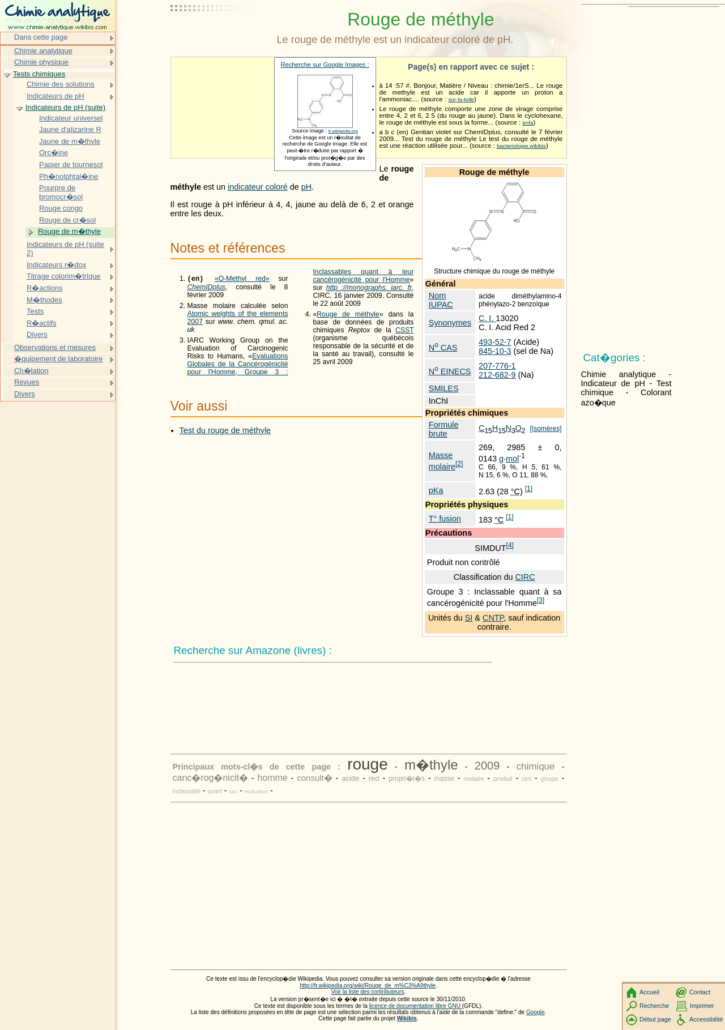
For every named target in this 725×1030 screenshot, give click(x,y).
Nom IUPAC (441, 300)
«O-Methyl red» (242, 280)
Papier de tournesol (71, 164)
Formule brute (444, 429)
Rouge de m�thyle (69, 231)
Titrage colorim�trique (64, 276)
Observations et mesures (55, 347)
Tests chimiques (39, 74)
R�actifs (42, 323)
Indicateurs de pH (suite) (65, 107)
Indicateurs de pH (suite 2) (65, 249)
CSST (404, 338)
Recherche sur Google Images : (325, 64)
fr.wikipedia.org (343, 131)
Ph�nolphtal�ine (69, 176)
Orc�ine (53, 152)
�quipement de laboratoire (58, 358)
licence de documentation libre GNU (415, 1006)
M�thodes (44, 300)
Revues (26, 382)
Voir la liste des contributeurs (367, 992)
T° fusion (445, 518)
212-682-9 (497, 374)
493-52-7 (495, 342)
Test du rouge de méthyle (225, 430)
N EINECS (450, 371)
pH (306, 186)
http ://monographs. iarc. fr (369, 296)
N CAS (443, 347)
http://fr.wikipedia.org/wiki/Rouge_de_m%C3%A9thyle (368, 985)
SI (469, 617)
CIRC (525, 577)
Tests (35, 311)
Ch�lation (31, 370)
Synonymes (450, 322)
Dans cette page (40, 37)
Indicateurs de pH (55, 96)
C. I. (487, 318)
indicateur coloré (258, 186)
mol (512, 458)
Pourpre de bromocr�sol (61, 192)
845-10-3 (495, 351)
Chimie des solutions (61, 84)
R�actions (44, 288)
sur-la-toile (461, 99)
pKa (436, 490)
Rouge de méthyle (348, 322)
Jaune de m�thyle (69, 141)
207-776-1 (497, 365)
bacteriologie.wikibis (521, 146)
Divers (37, 334)
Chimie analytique (43, 50)
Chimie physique (41, 62)
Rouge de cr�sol (67, 220)
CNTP (493, 617)
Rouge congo (61, 208)
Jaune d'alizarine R (70, 129)
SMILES (444, 388)
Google (535, 1012)
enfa (527, 122)
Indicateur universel (71, 118)
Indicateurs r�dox (56, 264)
